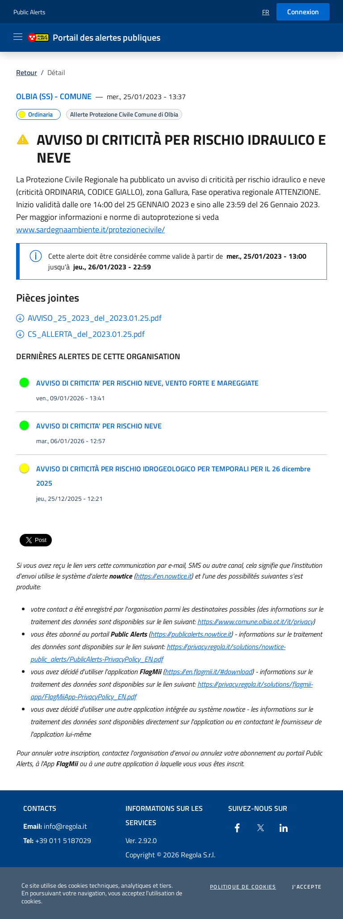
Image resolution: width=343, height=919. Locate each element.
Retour (26, 72)
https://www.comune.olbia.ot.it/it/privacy (255, 621)
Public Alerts (29, 12)
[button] (265, 12)
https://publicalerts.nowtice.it (191, 634)
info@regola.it (55, 826)
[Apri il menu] (18, 36)
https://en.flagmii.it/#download (208, 671)
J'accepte (307, 887)
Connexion (303, 11)
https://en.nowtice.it (163, 576)
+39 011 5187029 (57, 840)
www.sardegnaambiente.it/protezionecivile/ (90, 229)
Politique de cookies (243, 887)
